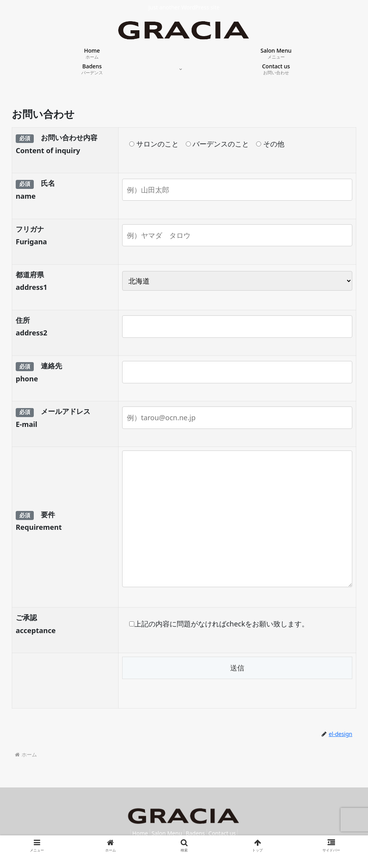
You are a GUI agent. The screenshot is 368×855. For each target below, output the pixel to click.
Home (133, 833)
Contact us (229, 833)
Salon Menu (164, 833)
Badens (197, 833)
